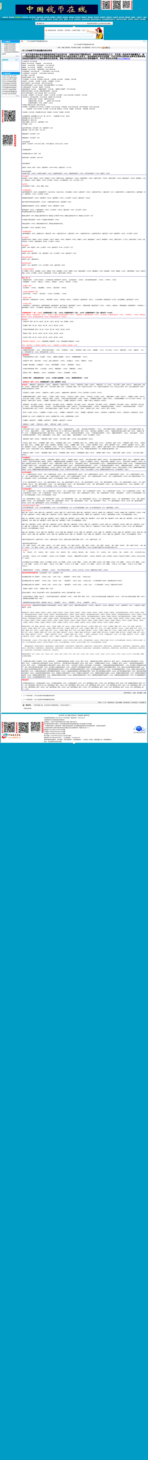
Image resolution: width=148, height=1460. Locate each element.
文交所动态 (24, 17)
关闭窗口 (142, 702)
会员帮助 (130, 19)
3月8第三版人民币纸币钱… (10, 86)
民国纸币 (102, 17)
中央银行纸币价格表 (10, 46)
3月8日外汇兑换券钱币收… (10, 90)
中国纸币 (59, 17)
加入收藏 (118, 702)
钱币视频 (142, 19)
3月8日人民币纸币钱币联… (10, 82)
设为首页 (61, 715)
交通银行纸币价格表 (10, 48)
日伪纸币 (115, 17)
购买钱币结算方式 (96, 19)
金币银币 (55, 19)
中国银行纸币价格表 (10, 44)
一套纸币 (139, 17)
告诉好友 (126, 702)
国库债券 (90, 17)
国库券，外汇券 (68, 19)
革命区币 (96, 17)
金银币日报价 (76, 30)
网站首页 (5, 17)
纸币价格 (17, 17)
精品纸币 (109, 17)
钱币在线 (60, 30)
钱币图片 (53, 17)
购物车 (133, 17)
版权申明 (86, 715)
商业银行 (65, 17)
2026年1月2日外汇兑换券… (10, 80)
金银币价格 (40, 17)
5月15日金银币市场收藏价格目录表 (44, 699)
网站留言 (127, 17)
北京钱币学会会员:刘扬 (55, 741)
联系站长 (74, 715)
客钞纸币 (136, 19)
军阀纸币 (84, 17)
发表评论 (111, 702)
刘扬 (63, 47)
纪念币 (61, 19)
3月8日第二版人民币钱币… (10, 93)
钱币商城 (11, 17)
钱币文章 (46, 17)
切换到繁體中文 (94, 23)
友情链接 (80, 715)
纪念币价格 (32, 17)
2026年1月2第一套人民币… (10, 76)
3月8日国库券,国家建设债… (10, 92)
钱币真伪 (71, 17)
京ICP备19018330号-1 (139, 731)
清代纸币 (78, 17)
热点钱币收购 (86, 19)
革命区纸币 (77, 19)
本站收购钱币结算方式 (108, 19)
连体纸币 (49, 19)
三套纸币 (36, 19)
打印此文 (134, 702)
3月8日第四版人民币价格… (10, 84)
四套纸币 (43, 19)
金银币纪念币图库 (121, 19)
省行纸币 (121, 17)
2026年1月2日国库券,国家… (10, 78)
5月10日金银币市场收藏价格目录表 (44, 695)
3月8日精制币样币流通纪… (10, 88)
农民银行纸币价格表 (10, 50)
